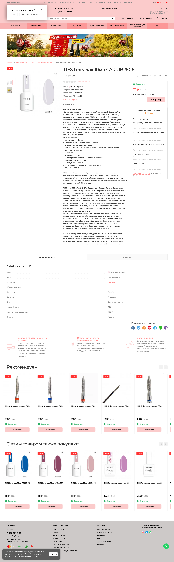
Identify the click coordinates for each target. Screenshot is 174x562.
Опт (90, 2)
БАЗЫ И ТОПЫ (56, 26)
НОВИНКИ (57, 532)
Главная (10, 62)
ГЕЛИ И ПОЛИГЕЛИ (97, 26)
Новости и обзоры (66, 2)
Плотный (112, 282)
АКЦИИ (157, 26)
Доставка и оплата (103, 2)
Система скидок (49, 2)
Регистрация (162, 2)
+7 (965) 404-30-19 (64, 8)
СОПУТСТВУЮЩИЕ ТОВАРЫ (137, 26)
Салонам (81, 2)
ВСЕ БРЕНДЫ (16, 26)
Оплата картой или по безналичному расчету (89, 339)
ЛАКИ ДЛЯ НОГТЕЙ (117, 26)
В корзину (156, 99)
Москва (20, 2)
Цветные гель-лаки (44, 62)
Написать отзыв (83, 82)
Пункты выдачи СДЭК (141, 173)
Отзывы (117, 2)
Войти (153, 2)
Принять (53, 554)
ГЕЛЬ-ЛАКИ (76, 26)
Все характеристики (71, 100)
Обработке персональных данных (25, 556)
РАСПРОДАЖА (36, 26)
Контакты (128, 2)
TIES (32, 62)
